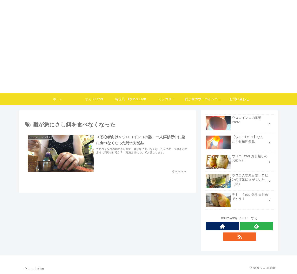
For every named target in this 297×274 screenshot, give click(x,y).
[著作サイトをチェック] (222, 226)
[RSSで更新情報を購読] (239, 236)
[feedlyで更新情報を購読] (256, 226)
